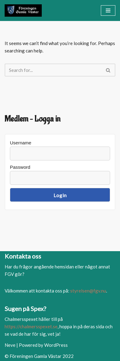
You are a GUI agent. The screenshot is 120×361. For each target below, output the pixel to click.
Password (20, 167)
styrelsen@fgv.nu (88, 290)
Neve (10, 345)
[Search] (53, 70)
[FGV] (23, 10)
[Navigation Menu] (108, 10)
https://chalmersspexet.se (31, 326)
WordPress (56, 345)
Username (20, 142)
